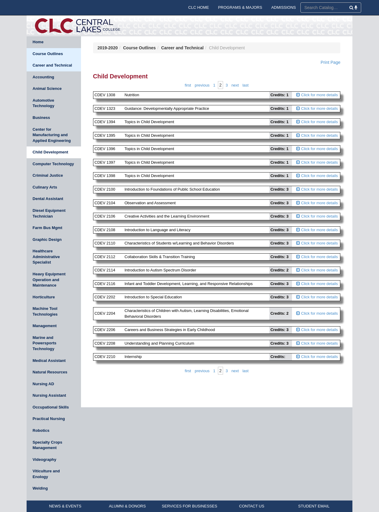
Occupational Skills (51, 407)
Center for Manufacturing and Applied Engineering (52, 135)
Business (41, 117)
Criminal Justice (48, 175)
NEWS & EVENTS (65, 506)
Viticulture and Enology (46, 474)
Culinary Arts (45, 187)
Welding (40, 488)
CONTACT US (251, 506)
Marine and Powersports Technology (45, 343)
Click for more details (317, 95)
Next (235, 85)
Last (245, 85)
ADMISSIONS (283, 7)
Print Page (330, 62)
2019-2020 (108, 47)
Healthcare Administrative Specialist (46, 256)
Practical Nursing (49, 418)
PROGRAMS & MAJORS (240, 7)
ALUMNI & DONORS (127, 506)
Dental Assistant (48, 198)
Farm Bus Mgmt (47, 227)
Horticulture (44, 297)
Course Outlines (48, 53)
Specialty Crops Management (47, 445)
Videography (45, 459)
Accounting (43, 77)
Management (45, 325)
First (188, 85)
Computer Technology (53, 164)
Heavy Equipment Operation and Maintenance (49, 279)
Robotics (41, 430)
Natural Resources (50, 372)
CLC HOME (198, 7)
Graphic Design (47, 239)
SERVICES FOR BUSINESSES (189, 506)
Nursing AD (43, 384)
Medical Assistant (49, 360)
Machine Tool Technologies (45, 311)
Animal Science (47, 88)
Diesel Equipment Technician (49, 213)
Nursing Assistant (49, 395)
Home (38, 42)
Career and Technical (52, 65)
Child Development (50, 152)
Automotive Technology (43, 103)
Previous (202, 85)
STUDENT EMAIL (313, 506)
